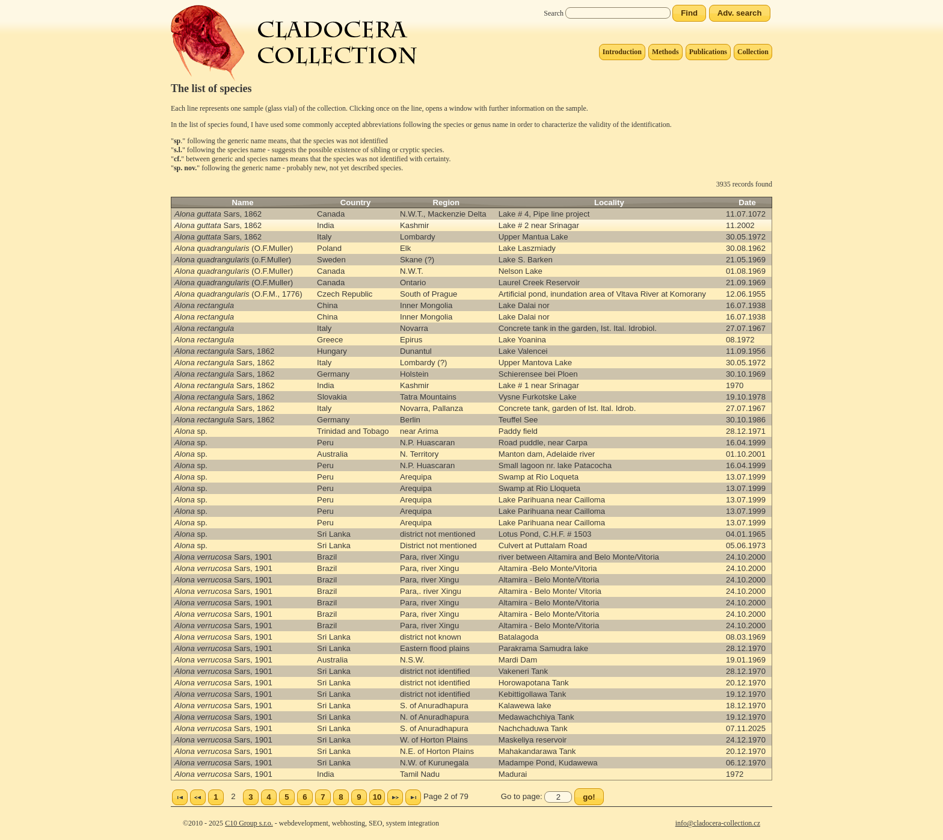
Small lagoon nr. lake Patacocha (555, 465)
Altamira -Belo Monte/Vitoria (548, 568)
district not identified (435, 671)
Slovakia (332, 396)
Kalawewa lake (525, 705)
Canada (331, 213)
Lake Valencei (523, 351)
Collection (753, 52)
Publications (708, 52)
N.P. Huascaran (427, 442)
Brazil (327, 556)
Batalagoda (519, 636)
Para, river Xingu (429, 556)
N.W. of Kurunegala (434, 762)
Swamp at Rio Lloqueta (539, 488)
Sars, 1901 (223, 556)
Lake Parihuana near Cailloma (552, 499)
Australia (332, 454)
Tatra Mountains (428, 396)
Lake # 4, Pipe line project (544, 213)
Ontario (413, 282)
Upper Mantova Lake (535, 362)
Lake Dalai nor (524, 305)
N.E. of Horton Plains (437, 751)
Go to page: (523, 796)
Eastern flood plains (435, 648)
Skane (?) (417, 259)
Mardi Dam (518, 659)
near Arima (419, 431)
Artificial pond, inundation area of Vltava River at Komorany (602, 293)
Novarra (414, 328)
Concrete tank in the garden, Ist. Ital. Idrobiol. (578, 328)
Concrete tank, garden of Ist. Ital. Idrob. (567, 408)
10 (377, 796)
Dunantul (416, 351)
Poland (329, 248)
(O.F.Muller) (233, 248)
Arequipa (416, 476)
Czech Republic (344, 293)
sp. (190, 431)
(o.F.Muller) (232, 259)
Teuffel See (518, 419)
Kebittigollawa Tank (533, 694)
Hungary (332, 351)
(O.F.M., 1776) (238, 293)
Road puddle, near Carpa (543, 442)
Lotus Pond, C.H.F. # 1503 (545, 534)
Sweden (331, 259)
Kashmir (414, 225)
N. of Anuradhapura (434, 716)
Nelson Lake (520, 271)
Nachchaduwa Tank (533, 728)
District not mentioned (438, 545)
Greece (330, 339)
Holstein (414, 373)
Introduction (622, 52)
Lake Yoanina (522, 339)
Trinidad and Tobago (353, 431)
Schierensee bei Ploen (538, 373)
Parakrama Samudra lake (544, 648)
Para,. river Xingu (430, 591)
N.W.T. (411, 271)
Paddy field (518, 431)
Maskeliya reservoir (533, 739)
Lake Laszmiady (527, 248)
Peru (325, 442)
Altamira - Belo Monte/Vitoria (549, 579)
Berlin (410, 419)
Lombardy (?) (423, 362)
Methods (665, 52)
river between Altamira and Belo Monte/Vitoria (579, 556)
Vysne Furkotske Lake (538, 396)
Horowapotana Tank (534, 682)
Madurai (513, 774)
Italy (324, 236)
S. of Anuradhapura (434, 705)
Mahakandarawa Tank (537, 751)
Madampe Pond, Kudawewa (548, 762)
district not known (430, 636)
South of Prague (428, 293)
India (325, 225)
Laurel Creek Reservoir (539, 282)
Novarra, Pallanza (431, 408)
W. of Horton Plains (434, 739)
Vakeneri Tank (523, 671)
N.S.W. (412, 659)
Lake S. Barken (526, 259)
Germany (333, 373)
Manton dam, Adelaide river (547, 454)
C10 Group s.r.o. (249, 823)
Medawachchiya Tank (536, 716)
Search (554, 13)
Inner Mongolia (426, 305)
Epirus (411, 339)
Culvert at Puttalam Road (543, 545)
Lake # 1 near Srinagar (539, 385)
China (327, 305)
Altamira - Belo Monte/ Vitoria (550, 591)
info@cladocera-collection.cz (717, 823)
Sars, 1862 (218, 213)
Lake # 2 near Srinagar (539, 225)
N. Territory (419, 454)
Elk (405, 248)
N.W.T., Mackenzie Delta (443, 213)
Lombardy (417, 236)
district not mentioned (437, 534)
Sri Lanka (334, 534)
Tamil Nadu (420, 774)
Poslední (413, 797)
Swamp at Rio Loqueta (539, 476)
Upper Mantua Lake (533, 236)
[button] (689, 13)
